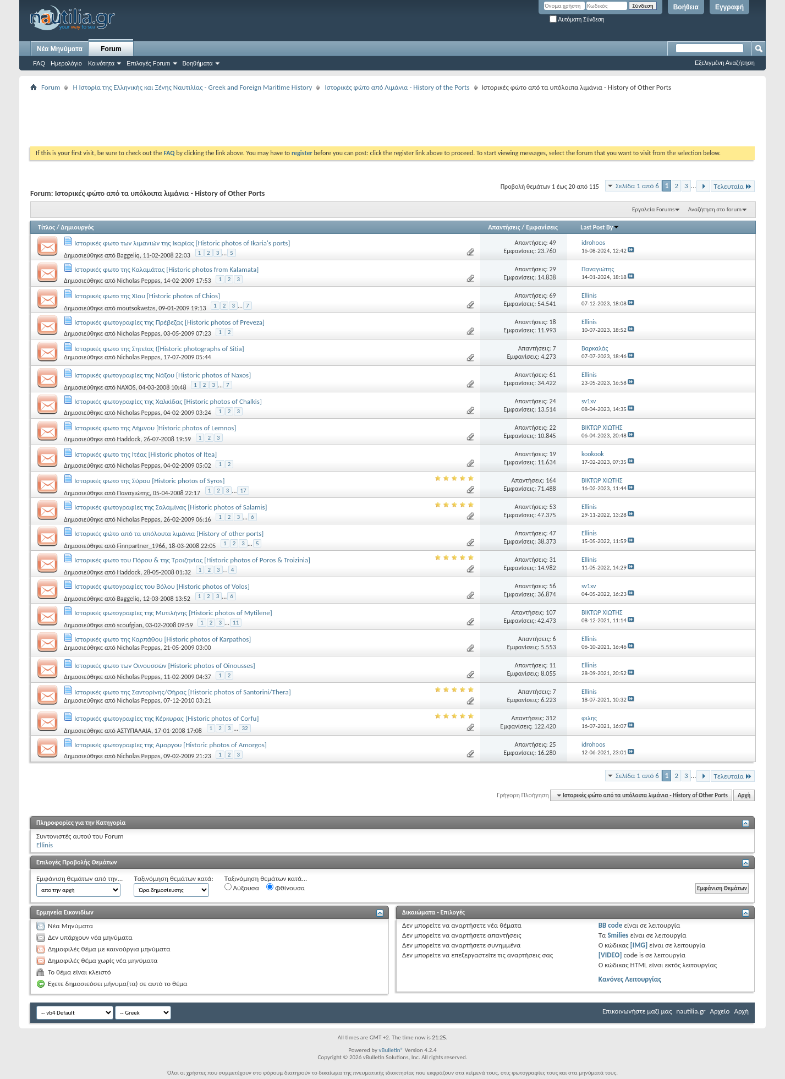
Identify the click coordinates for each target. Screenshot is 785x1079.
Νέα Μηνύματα (60, 49)
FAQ (39, 63)
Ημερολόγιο (66, 63)
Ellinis (44, 845)
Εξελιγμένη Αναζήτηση (725, 62)
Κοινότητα (101, 63)
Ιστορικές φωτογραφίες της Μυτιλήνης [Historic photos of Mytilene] (173, 613)
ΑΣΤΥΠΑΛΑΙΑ (134, 731)
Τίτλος (46, 227)
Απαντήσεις (504, 227)
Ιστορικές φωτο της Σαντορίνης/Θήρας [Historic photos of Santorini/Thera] (182, 692)
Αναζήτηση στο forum (715, 209)
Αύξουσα (241, 887)
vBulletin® (390, 1050)
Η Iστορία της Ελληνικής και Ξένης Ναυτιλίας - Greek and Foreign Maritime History (192, 87)
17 (243, 490)
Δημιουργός (77, 227)
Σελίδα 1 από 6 (637, 186)
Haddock (128, 439)
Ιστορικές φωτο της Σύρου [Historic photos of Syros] (149, 480)
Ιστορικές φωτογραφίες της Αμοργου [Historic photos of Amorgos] (170, 745)
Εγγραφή (729, 7)
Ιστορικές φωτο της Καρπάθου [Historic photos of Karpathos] (162, 639)
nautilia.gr (690, 1011)
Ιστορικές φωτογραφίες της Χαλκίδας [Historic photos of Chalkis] (168, 401)
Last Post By (599, 227)
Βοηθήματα (198, 63)
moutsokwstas (136, 308)
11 (236, 622)
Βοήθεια (686, 7)
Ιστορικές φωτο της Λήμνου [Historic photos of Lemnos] (155, 428)
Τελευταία (732, 186)
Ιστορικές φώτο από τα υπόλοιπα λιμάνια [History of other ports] (169, 533)
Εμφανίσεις (542, 227)
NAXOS (126, 387)
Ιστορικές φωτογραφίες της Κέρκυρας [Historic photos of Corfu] (166, 718)
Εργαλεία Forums (653, 209)
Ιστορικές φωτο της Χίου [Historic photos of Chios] (147, 296)
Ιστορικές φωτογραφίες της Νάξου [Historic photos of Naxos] (162, 375)
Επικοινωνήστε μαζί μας (637, 1011)
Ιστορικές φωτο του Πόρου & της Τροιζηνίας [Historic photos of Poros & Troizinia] (192, 560)
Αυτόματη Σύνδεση (577, 20)
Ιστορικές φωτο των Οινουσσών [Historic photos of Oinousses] (164, 665)
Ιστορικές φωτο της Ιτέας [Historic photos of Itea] (145, 454)
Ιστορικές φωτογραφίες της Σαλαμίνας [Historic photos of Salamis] (170, 507)
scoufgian (129, 625)
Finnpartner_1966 (141, 546)
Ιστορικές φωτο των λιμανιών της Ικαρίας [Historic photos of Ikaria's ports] (182, 243)
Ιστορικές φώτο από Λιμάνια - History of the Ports (397, 87)
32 (244, 728)
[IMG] (639, 945)
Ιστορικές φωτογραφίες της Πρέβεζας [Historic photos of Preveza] (169, 322)
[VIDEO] (610, 955)
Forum (111, 49)
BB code (610, 925)
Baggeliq (128, 255)
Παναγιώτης (133, 493)
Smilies (617, 935)
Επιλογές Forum (148, 63)
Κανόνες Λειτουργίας (630, 979)
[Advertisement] (230, 119)
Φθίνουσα (285, 887)
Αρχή (744, 795)
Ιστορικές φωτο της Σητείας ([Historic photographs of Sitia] (159, 348)
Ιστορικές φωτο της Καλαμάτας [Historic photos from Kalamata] (166, 269)
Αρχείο (720, 1011)
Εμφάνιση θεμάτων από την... (79, 878)
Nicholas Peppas (138, 280)
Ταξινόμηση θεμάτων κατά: (173, 878)
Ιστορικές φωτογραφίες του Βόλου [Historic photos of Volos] (162, 586)
